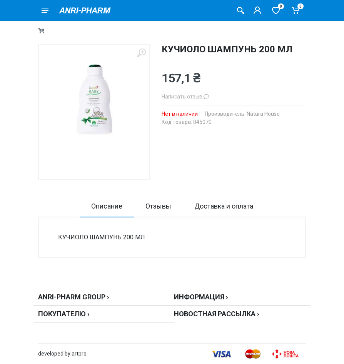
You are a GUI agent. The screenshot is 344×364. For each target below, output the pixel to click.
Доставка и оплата (223, 206)
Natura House (263, 114)
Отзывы (158, 206)
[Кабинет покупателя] (257, 10)
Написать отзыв (185, 97)
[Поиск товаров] (240, 10)
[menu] (45, 10)
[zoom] (141, 53)
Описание (106, 206)
